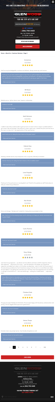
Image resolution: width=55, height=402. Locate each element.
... (40, 347)
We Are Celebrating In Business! (27, 5)
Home (2, 53)
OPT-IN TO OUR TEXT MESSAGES (27, 41)
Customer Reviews (17, 53)
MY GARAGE (29, 28)
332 (45, 347)
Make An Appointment (27, 46)
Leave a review (27, 357)
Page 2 (25, 53)
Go (52, 397)
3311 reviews (37, 24)
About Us (8, 53)
